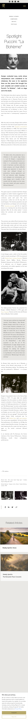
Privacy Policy (18, 708)
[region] (14, 706)
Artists (14, 21)
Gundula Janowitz (9, 206)
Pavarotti (6, 312)
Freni (2, 312)
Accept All (14, 712)
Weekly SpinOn (14, 16)
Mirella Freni (8, 258)
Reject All (14, 716)
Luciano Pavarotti (17, 258)
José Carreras (23, 418)
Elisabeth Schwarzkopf (21, 126)
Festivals (14, 24)
